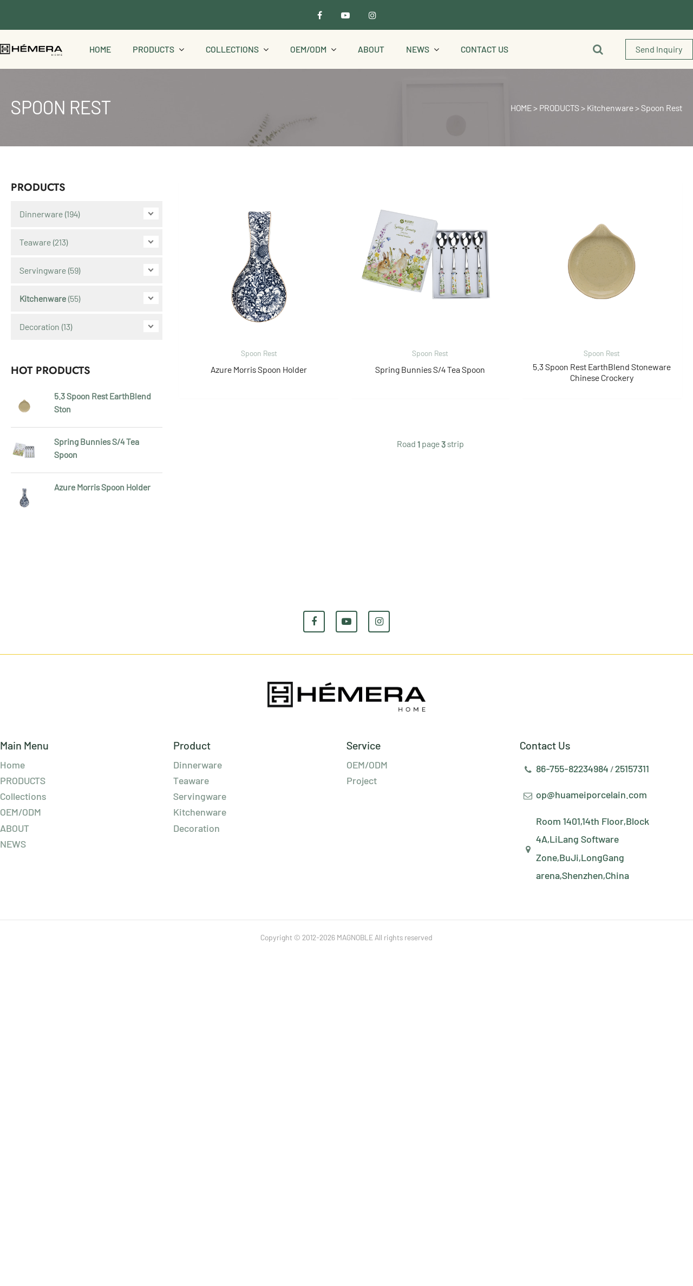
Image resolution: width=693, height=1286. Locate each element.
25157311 (632, 768)
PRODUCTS (153, 49)
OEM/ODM (308, 49)
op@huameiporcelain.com (591, 794)
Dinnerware (41, 214)
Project (361, 780)
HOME (521, 107)
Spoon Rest (661, 107)
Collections (232, 49)
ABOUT (371, 49)
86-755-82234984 (572, 768)
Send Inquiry (659, 49)
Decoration (39, 326)
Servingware (42, 270)
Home (100, 49)
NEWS (417, 49)
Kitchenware (610, 107)
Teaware (35, 242)
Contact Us (484, 49)
